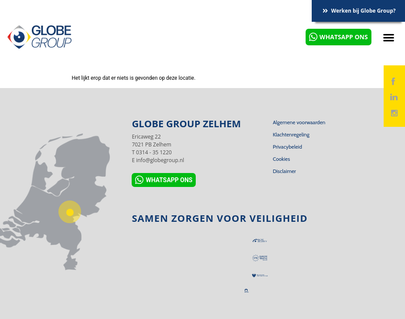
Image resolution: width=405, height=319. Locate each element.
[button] (389, 37)
